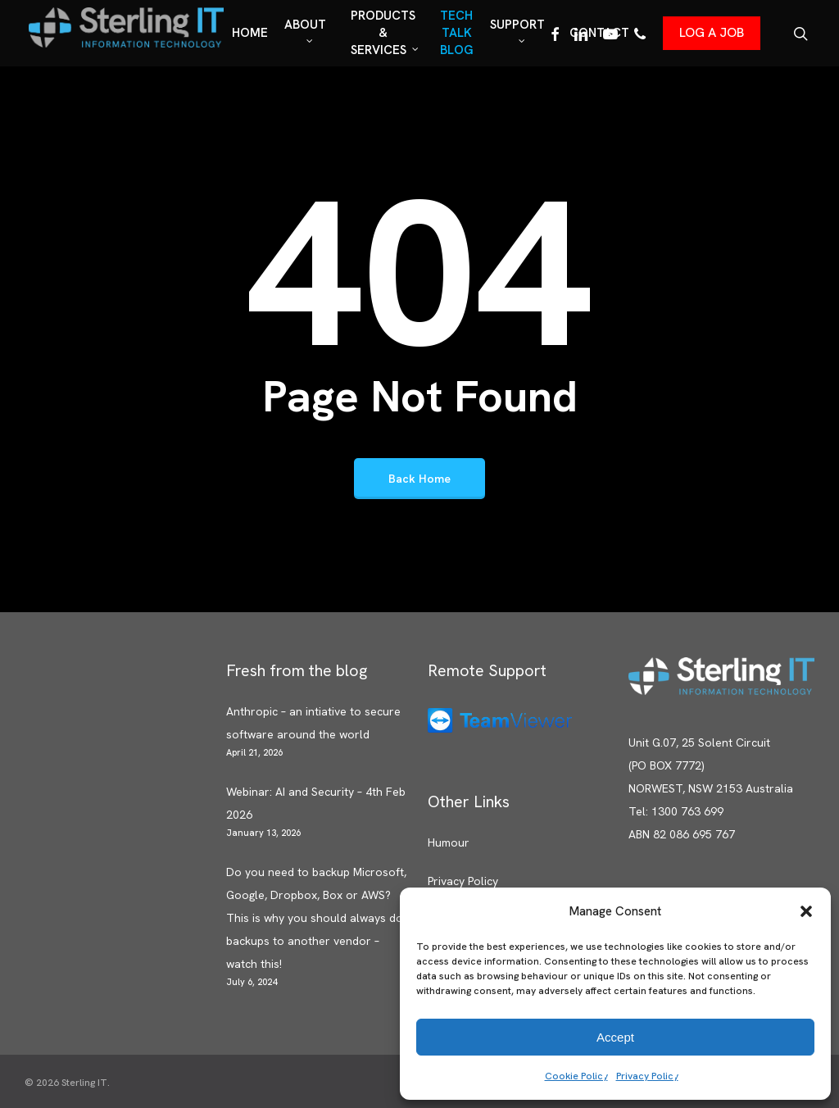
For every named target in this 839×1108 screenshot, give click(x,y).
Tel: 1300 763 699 (675, 811)
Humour (448, 842)
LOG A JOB (711, 32)
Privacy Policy (647, 1076)
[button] (806, 911)
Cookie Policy (576, 1076)
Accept (615, 1037)
